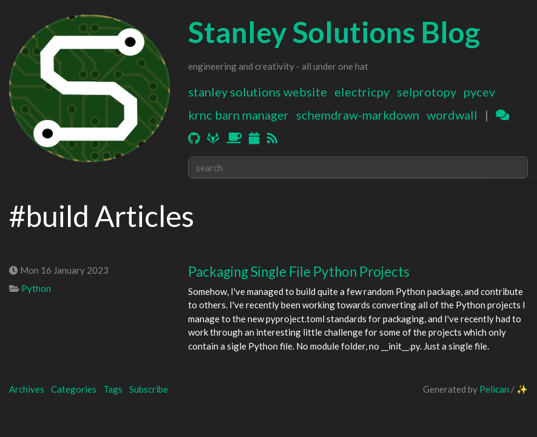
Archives (26, 389)
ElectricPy (362, 91)
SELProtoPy (426, 91)
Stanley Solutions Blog (334, 32)
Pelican (494, 389)
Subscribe (148, 389)
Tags (113, 389)
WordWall (452, 114)
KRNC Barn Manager (238, 114)
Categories (73, 389)
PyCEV (479, 91)
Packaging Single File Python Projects (299, 271)
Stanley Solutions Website (257, 91)
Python (36, 288)
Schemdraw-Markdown (357, 114)
